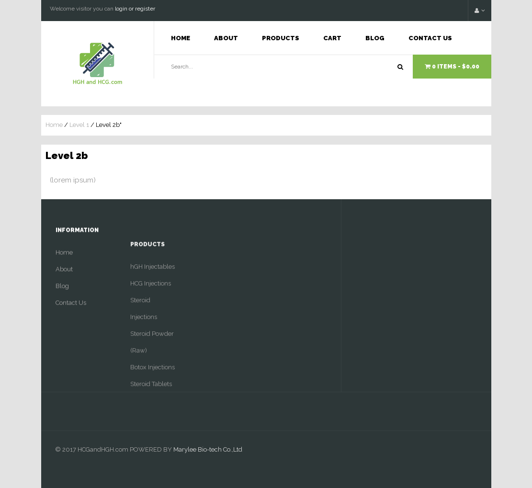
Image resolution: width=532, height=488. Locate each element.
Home (180, 38)
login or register (135, 8)
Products (280, 38)
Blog (375, 38)
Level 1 (79, 124)
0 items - (452, 66)
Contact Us (430, 38)
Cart (332, 38)
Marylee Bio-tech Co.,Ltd (207, 449)
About (226, 38)
